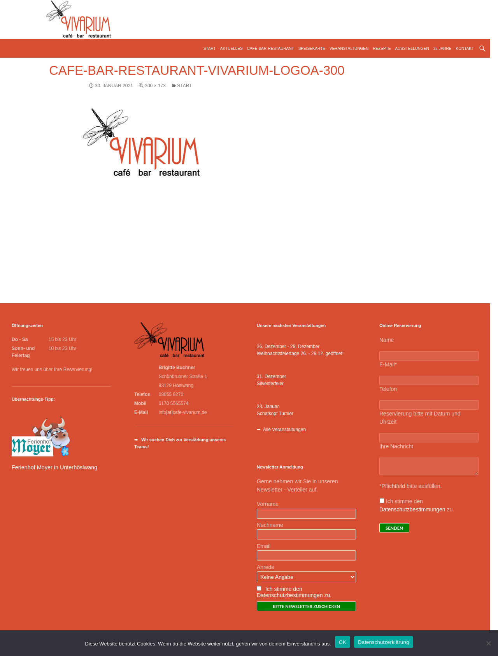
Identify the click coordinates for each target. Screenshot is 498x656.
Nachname (270, 525)
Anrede (265, 567)
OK (342, 642)
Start (209, 48)
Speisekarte (311, 48)
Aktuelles (231, 48)
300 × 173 (155, 85)
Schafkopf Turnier (275, 413)
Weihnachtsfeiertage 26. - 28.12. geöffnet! (300, 353)
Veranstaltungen (349, 48)
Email (263, 546)
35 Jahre (442, 48)
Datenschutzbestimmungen (412, 509)
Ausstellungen (412, 48)
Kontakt (465, 48)
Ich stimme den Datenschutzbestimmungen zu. (294, 592)
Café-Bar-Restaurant (270, 48)
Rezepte (382, 48)
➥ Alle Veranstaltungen (281, 429)
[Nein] (488, 643)
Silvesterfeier (270, 383)
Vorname (268, 504)
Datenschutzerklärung (383, 642)
